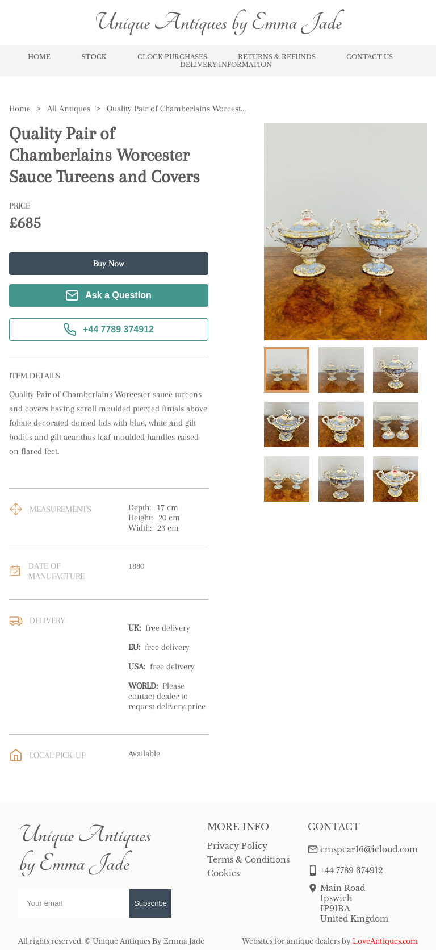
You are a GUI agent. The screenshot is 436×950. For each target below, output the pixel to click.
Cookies (223, 873)
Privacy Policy (237, 846)
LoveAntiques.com (385, 941)
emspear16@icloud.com (369, 849)
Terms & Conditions (248, 860)
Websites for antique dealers (291, 941)
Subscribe (150, 903)
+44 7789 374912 (109, 329)
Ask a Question (108, 295)
